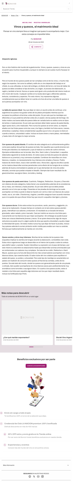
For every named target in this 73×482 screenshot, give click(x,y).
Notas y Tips (14, 15)
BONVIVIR (5, 15)
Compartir (36, 47)
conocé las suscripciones (36, 365)
